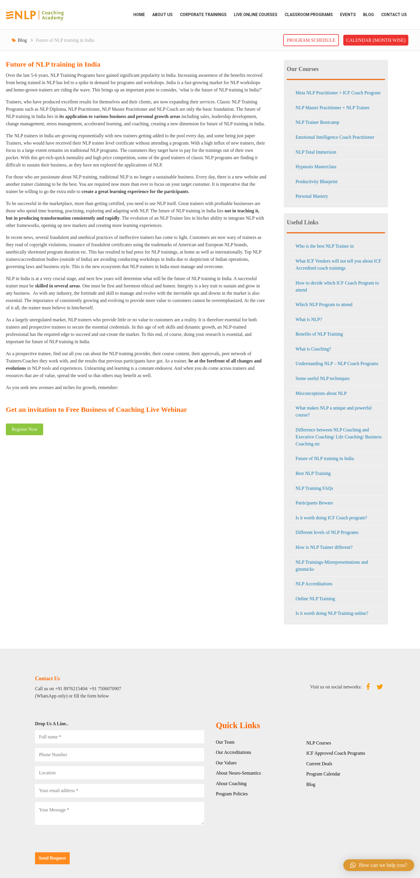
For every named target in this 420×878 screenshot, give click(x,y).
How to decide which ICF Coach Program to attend (337, 286)
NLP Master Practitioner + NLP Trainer (332, 107)
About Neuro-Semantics (238, 773)
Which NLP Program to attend (323, 304)
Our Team (225, 742)
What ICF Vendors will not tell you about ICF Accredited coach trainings (338, 264)
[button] (378, 865)
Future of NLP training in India (324, 458)
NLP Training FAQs (314, 488)
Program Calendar (323, 773)
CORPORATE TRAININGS (203, 14)
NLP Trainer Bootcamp (317, 122)
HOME (139, 14)
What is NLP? (308, 319)
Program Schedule (311, 40)
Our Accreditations (233, 752)
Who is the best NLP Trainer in (324, 246)
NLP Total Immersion (315, 152)
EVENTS (348, 14)
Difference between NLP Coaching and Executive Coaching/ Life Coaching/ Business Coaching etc (338, 436)
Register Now (24, 429)
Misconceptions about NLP (320, 393)
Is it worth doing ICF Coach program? (331, 517)
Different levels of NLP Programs (326, 532)
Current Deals (319, 763)
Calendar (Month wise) (375, 40)
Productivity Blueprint (316, 181)
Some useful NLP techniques (322, 378)
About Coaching (231, 783)
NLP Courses (318, 742)
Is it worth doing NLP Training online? (331, 613)
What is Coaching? (313, 348)
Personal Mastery (311, 196)
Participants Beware (314, 502)
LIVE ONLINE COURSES (255, 14)
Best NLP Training (312, 473)
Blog (368, 14)
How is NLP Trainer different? (324, 547)
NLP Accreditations (313, 583)
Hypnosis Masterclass (315, 166)
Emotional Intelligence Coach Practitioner (334, 137)
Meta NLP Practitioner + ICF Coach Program (337, 92)
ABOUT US (162, 14)
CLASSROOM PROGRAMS (309, 14)
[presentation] (79, 841)
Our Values (226, 762)
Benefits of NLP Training (319, 334)
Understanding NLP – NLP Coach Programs (336, 363)
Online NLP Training (315, 598)
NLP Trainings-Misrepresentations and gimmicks (331, 566)
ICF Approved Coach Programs (335, 753)
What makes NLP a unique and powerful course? (333, 411)
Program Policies (232, 793)
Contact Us (394, 14)
